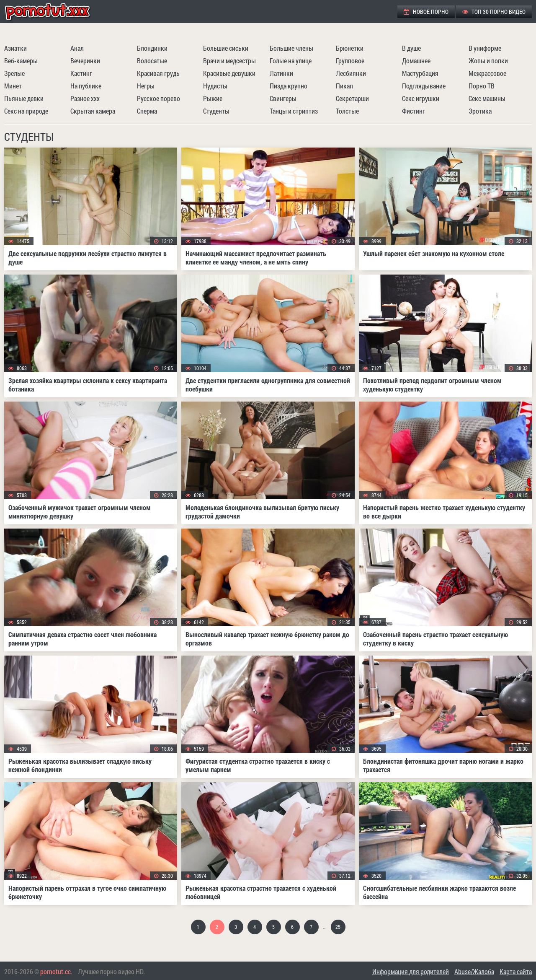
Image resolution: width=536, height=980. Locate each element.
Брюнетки (349, 48)
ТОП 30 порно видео (494, 12)
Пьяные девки (24, 98)
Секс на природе (26, 110)
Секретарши (352, 98)
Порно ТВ (482, 85)
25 (337, 926)
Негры (146, 85)
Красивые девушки (229, 73)
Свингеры (283, 98)
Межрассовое (487, 73)
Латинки (281, 73)
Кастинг (81, 73)
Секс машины (487, 98)
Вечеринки (85, 60)
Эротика (480, 110)
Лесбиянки (351, 73)
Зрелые (14, 73)
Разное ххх (85, 98)
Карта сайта (516, 971)
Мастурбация (420, 73)
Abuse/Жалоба (474, 971)
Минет (13, 85)
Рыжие (212, 98)
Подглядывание (424, 85)
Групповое (350, 60)
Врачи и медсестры (229, 60)
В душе (411, 48)
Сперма (147, 110)
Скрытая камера (92, 110)
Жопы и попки (488, 60)
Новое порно (426, 12)
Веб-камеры (21, 60)
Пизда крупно (288, 85)
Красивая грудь (158, 73)
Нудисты (215, 85)
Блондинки (152, 48)
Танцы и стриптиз (294, 110)
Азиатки (15, 48)
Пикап (344, 85)
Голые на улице (291, 60)
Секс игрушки (420, 98)
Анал (77, 48)
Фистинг (413, 110)
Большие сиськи (225, 48)
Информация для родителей (410, 971)
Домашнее (416, 60)
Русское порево (158, 98)
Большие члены (291, 48)
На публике (85, 85)
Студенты (216, 110)
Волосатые (152, 60)
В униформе (485, 48)
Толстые (347, 110)
